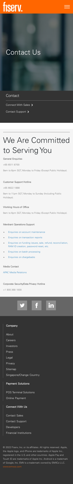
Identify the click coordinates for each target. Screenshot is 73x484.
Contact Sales (14, 415)
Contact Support (17, 111)
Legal (9, 357)
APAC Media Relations (15, 272)
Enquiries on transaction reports (25, 237)
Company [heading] (12, 325)
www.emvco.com (12, 466)
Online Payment (16, 398)
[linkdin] (51, 305)
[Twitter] (22, 305)
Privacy (10, 363)
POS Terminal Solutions (20, 392)
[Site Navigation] (67, 6)
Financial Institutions (18, 433)
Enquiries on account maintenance (26, 232)
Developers (13, 427)
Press (9, 351)
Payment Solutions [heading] (17, 383)
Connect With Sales (19, 105)
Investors (12, 346)
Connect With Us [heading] (16, 407)
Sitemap (11, 369)
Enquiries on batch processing (24, 251)
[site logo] (12, 7)
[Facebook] (36, 305)
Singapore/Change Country (23, 375)
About (9, 334)
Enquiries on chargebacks (21, 257)
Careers (11, 340)
